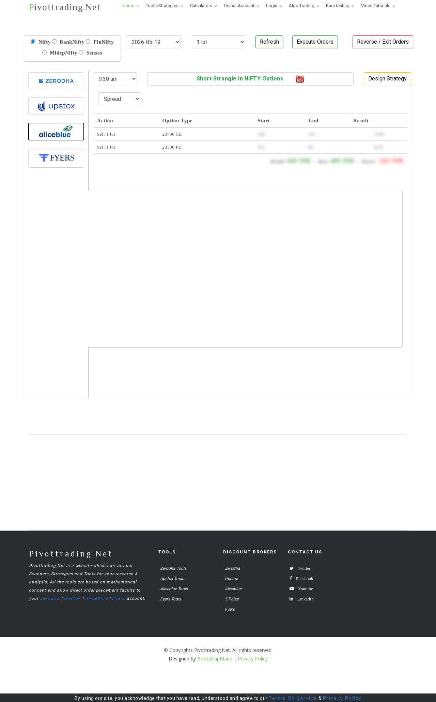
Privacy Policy (342, 698)
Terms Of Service (293, 698)
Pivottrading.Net (71, 553)
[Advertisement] (56, 294)
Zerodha (50, 598)
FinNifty (100, 41)
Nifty (41, 41)
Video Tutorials (375, 5)
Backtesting (337, 5)
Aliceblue (96, 598)
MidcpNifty (60, 52)
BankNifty (68, 41)
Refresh (269, 42)
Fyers (118, 598)
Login (271, 5)
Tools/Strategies (162, 5)
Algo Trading (301, 5)
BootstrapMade (214, 658)
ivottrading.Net (65, 7)
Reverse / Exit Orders (383, 42)
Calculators (201, 5)
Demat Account (239, 5)
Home (128, 5)
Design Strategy (387, 78)
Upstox (72, 598)
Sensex (91, 52)
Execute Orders (315, 42)
